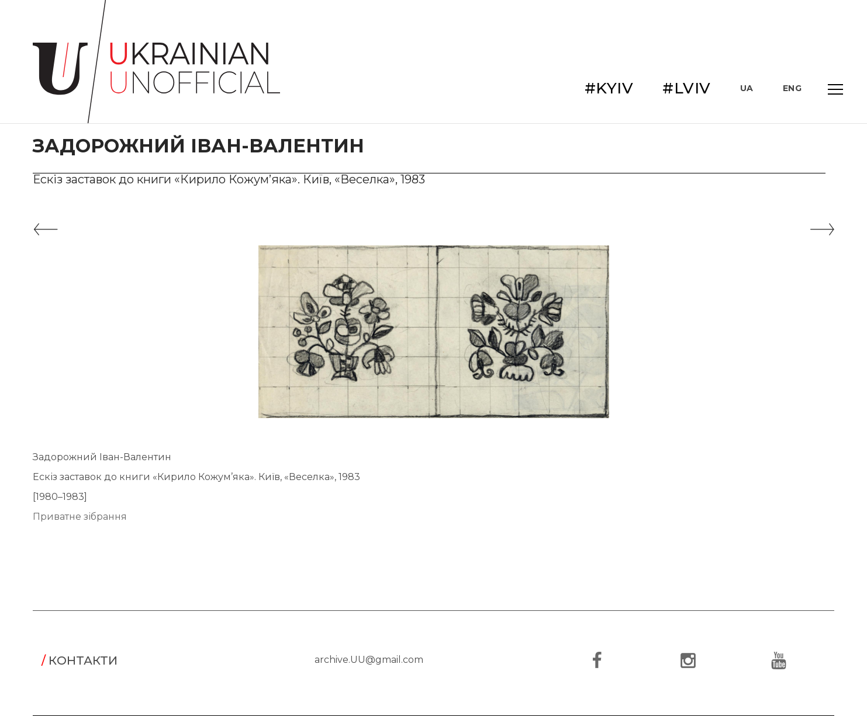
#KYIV (609, 88)
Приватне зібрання (80, 516)
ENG (792, 88)
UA (747, 88)
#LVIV (686, 88)
